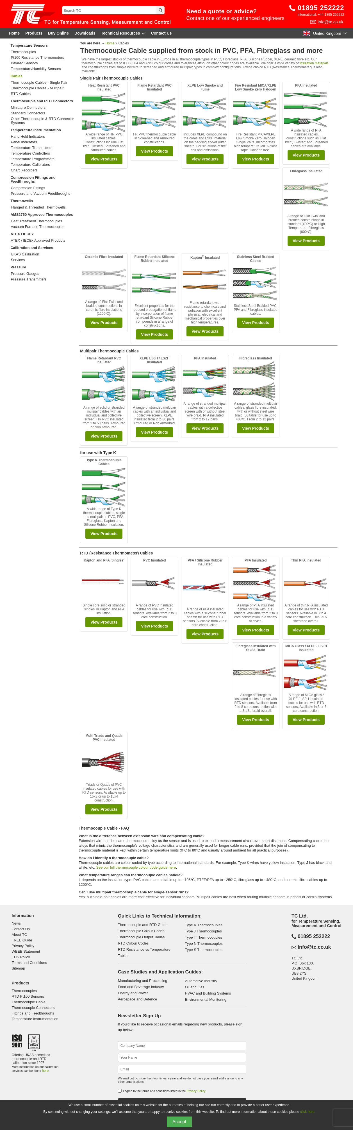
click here (307, 1112)
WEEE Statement (26, 951)
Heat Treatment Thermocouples (36, 221)
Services (18, 260)
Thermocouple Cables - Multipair (37, 88)
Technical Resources (123, 33)
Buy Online (58, 33)
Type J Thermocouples (203, 931)
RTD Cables (21, 94)
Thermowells (21, 201)
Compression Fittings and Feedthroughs (32, 179)
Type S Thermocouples (203, 950)
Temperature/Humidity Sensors (36, 69)
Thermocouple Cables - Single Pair (39, 83)
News (16, 923)
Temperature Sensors (29, 45)
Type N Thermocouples (203, 943)
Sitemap (18, 968)
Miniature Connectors (28, 108)
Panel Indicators (24, 142)
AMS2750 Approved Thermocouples (41, 214)
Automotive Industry (201, 981)
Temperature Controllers (30, 153)
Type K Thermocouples (203, 925)
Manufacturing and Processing (142, 981)
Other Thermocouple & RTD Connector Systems (42, 121)
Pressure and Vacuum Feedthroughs (40, 194)
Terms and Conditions (29, 963)
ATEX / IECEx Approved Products (38, 241)
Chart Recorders (24, 170)
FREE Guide (22, 940)
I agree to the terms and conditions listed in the (164, 1091)
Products (33, 33)
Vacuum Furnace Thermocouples (37, 227)
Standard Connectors (28, 113)
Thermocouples (23, 52)
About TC (19, 934)
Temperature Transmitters (31, 148)
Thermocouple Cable (28, 1002)
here (45, 1071)
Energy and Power (133, 993)
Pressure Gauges (25, 274)
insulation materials (314, 63)
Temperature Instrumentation (35, 130)
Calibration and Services (31, 248)
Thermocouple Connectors (33, 1008)
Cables (16, 76)
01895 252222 (321, 8)
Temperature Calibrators (30, 165)
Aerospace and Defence (137, 999)
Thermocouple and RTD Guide (143, 925)
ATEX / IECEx (21, 234)
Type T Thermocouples (203, 937)
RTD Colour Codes (133, 943)
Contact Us (161, 33)
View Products (103, 159)
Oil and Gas (194, 987)
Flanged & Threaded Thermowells (38, 207)
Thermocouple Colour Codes (141, 931)
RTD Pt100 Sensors (28, 996)
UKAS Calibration (25, 254)
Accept (179, 1121)
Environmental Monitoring (205, 999)
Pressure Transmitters (28, 279)
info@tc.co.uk (330, 21)
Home (14, 33)
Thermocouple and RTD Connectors (41, 101)
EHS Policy (21, 957)
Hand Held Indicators (28, 137)
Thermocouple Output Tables (141, 937)
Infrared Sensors (24, 63)
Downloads (84, 33)
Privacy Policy (23, 946)
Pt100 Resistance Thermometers (37, 58)
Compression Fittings (28, 188)
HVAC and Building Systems (208, 993)
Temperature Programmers (32, 159)
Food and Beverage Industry (141, 987)
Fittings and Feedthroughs (33, 1013)
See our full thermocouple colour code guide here (136, 867)
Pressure (18, 267)
